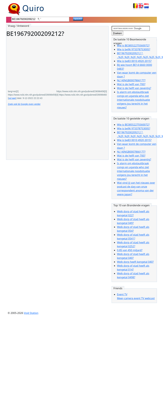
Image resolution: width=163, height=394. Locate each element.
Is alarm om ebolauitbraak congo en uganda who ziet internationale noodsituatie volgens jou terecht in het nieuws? (133, 99)
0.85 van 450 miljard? (129, 250)
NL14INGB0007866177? (131, 80)
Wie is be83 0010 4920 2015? (134, 61)
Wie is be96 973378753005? (133, 49)
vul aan (12, 98)
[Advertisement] (44, 61)
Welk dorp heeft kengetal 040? (135, 262)
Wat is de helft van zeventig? (134, 88)
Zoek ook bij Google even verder (24, 104)
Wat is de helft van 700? (131, 84)
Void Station (31, 313)
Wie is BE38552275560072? (133, 45)
